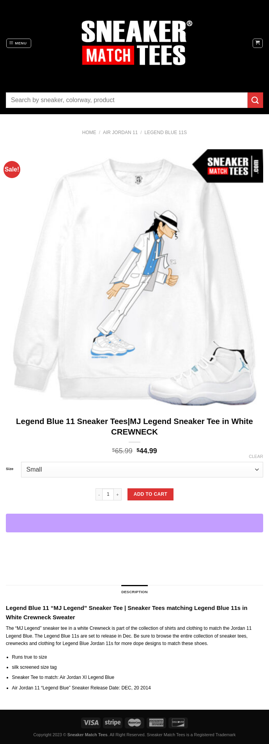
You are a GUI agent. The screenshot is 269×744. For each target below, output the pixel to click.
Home (89, 132)
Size (9, 469)
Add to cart (150, 494)
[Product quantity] (108, 494)
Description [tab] (134, 592)
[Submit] (255, 100)
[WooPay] (134, 523)
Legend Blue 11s (166, 132)
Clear (256, 456)
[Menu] (18, 43)
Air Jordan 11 (120, 132)
